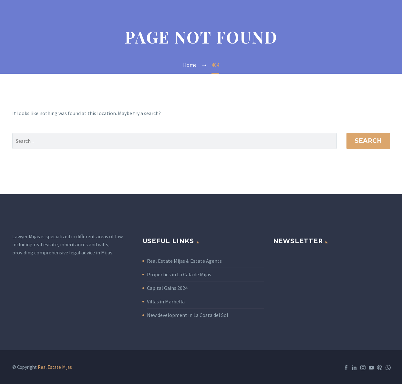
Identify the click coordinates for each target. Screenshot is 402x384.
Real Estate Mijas (55, 367)
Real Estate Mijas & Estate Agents (184, 261)
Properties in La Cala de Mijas (179, 274)
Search (368, 140)
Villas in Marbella (166, 301)
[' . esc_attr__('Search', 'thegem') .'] (174, 141)
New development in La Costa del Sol (187, 315)
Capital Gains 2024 (167, 288)
